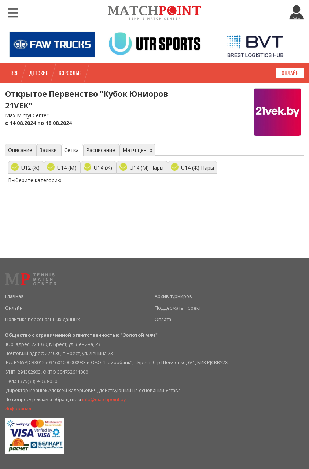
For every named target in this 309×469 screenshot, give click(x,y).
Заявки (49, 150)
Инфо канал (18, 409)
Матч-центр (137, 150)
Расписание (101, 150)
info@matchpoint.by (104, 399)
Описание (21, 150)
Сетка (72, 150)
